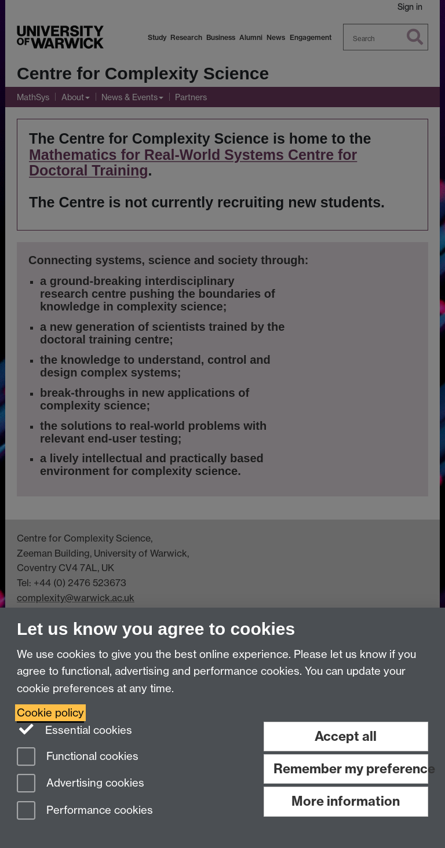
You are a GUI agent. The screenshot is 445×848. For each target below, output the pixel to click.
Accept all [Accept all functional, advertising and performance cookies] (346, 736)
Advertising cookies (80, 784)
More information (345, 801)
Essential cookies (74, 729)
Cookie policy (50, 712)
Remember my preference (350, 769)
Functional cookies (77, 757)
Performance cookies (85, 811)
